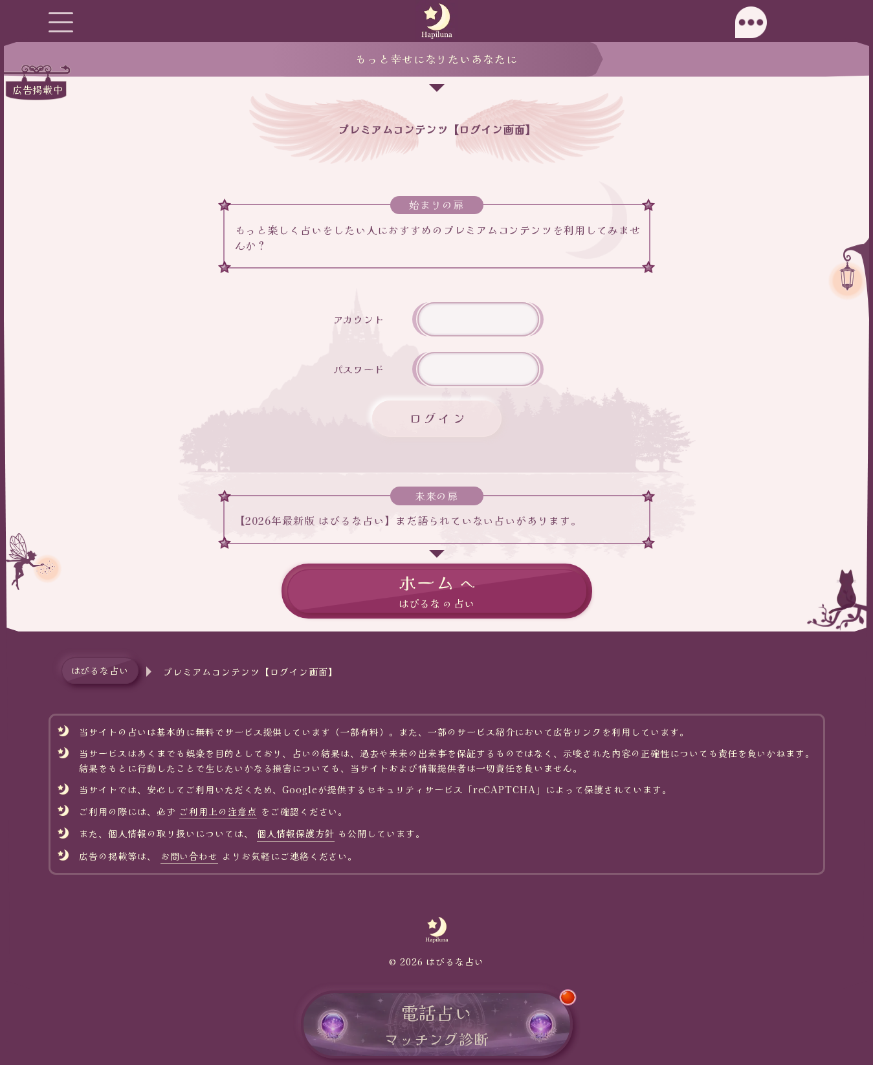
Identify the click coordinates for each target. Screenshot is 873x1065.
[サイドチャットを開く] (812, 22)
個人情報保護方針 (296, 833)
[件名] (478, 369)
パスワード (359, 369)
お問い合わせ (189, 856)
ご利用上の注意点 (218, 811)
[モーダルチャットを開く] (751, 22)
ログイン (438, 418)
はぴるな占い (100, 670)
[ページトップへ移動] (846, 589)
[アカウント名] (478, 319)
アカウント (359, 319)
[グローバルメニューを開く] (60, 22)
